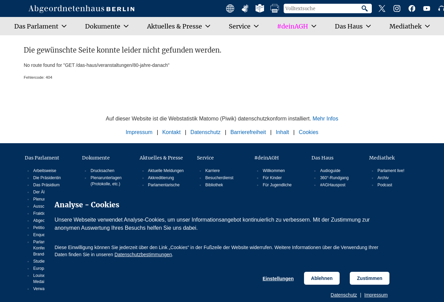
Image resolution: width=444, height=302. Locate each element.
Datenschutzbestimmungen (143, 254)
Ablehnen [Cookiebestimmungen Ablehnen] (322, 278)
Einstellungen (278, 278)
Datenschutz (344, 295)
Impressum (376, 295)
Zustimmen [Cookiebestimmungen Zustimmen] (369, 278)
